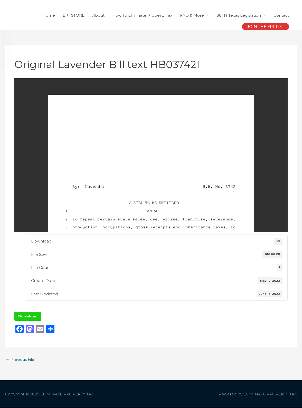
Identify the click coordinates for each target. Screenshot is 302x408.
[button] (265, 26)
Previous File (20, 359)
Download (27, 316)
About (98, 15)
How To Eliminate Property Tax (142, 15)
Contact (281, 15)
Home (48, 15)
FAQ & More (192, 15)
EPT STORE (73, 15)
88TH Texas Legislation (238, 15)
